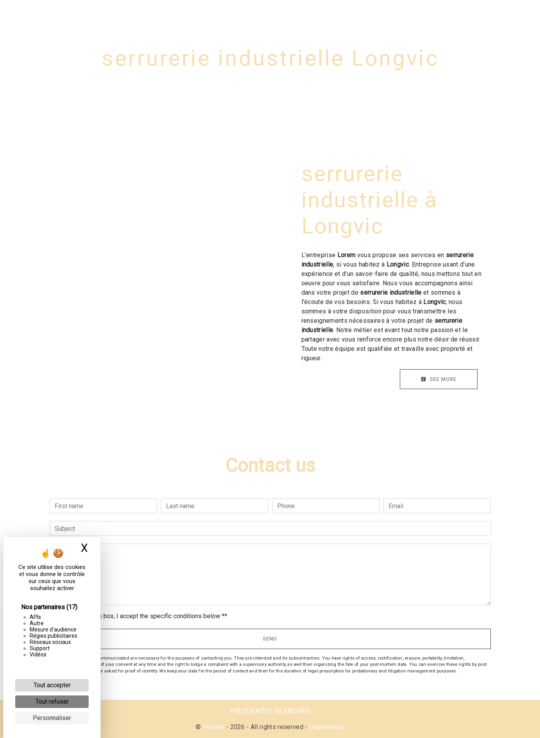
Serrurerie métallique (398, 13)
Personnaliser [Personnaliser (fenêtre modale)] (52, 718)
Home (136, 13)
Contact (500, 13)
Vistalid (214, 727)
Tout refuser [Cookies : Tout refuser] (52, 701)
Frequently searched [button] (270, 711)
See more (438, 379)
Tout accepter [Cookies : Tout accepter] (52, 685)
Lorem (38, 13)
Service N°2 (236, 13)
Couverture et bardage (309, 13)
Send (270, 639)
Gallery (461, 13)
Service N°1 (180, 13)
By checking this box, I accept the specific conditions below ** (142, 616)
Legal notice (325, 727)
